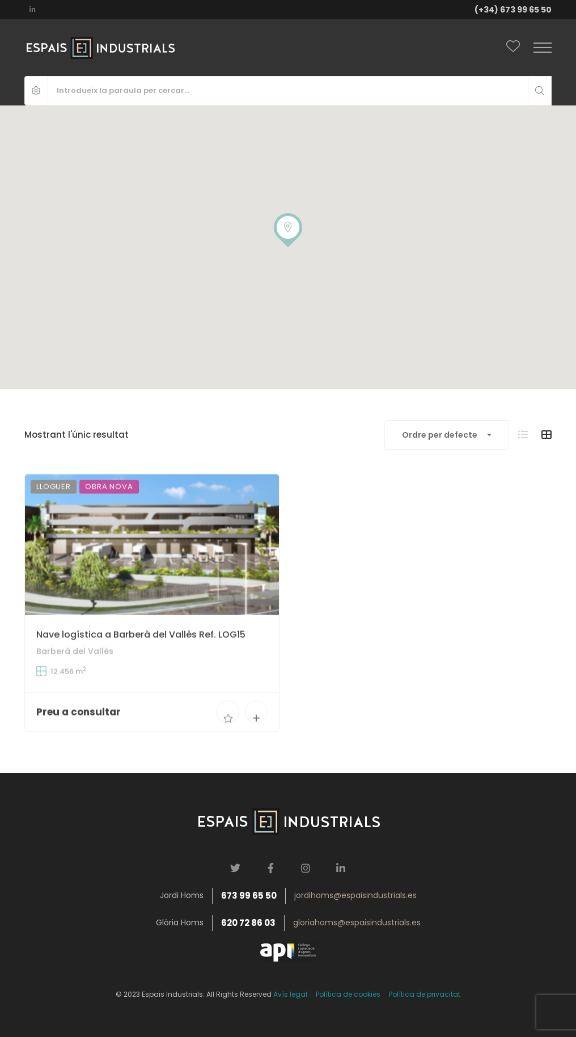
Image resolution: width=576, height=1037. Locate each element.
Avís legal (290, 994)
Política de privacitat (424, 994)
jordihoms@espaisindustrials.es (355, 895)
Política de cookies (348, 994)
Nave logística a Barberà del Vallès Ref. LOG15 (140, 651)
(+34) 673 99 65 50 (513, 9)
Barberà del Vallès (74, 668)
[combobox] (446, 435)
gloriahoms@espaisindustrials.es (357, 922)
